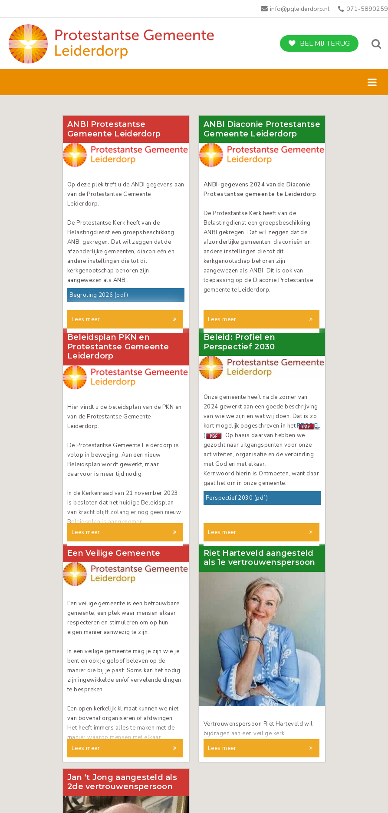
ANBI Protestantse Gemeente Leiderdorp (114, 129)
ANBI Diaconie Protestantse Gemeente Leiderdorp (262, 129)
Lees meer (86, 319)
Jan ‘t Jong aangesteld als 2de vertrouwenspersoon (122, 740)
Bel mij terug (325, 43)
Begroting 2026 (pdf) (98, 295)
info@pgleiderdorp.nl (299, 8)
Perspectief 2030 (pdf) (237, 476)
